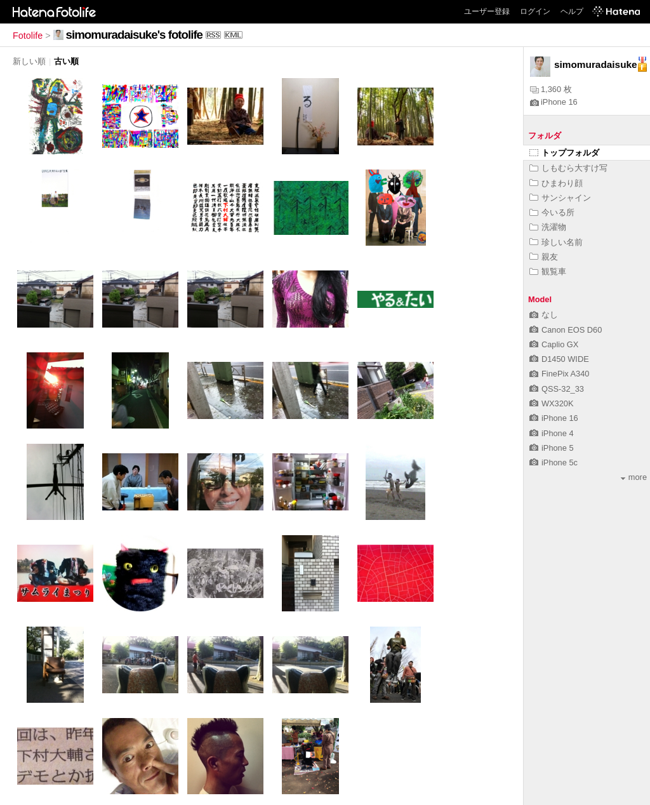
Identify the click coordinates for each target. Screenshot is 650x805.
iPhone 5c (553, 462)
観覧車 (547, 271)
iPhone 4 (551, 433)
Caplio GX (553, 344)
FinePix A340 (559, 373)
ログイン (535, 11)
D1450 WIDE (559, 359)
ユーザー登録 (487, 11)
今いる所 (551, 212)
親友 (543, 257)
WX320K (551, 403)
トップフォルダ (564, 152)
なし (543, 314)
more (634, 477)
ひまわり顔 (556, 183)
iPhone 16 (554, 102)
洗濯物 (547, 227)
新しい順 (29, 61)
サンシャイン (560, 198)
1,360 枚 (551, 89)
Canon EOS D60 (565, 330)
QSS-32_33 (556, 389)
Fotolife (28, 35)
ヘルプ (571, 11)
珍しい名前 (556, 242)
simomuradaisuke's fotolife (134, 34)
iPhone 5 (551, 448)
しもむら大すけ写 (568, 168)
